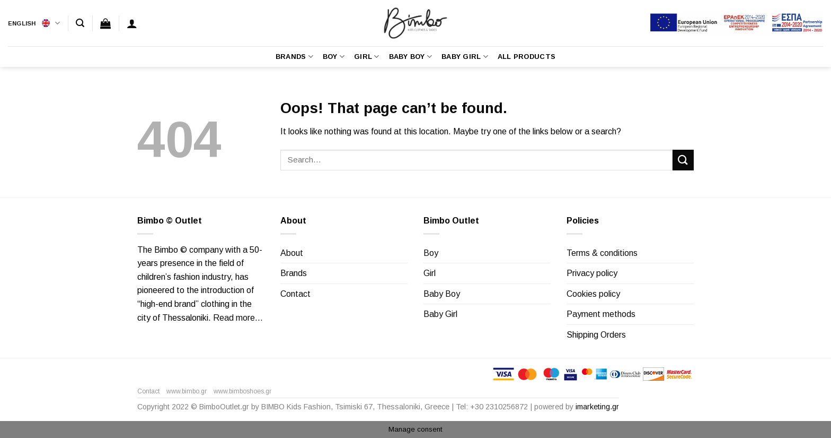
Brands (294, 56)
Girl (366, 56)
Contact (295, 293)
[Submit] (683, 160)
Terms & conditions (602, 252)
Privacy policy (592, 273)
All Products (526, 57)
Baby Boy (410, 56)
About (291, 252)
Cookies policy (593, 293)
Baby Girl (464, 56)
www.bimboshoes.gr (242, 391)
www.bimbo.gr (186, 391)
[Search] (80, 23)
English (34, 23)
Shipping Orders (596, 334)
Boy (333, 56)
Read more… (238, 317)
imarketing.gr (597, 406)
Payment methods (601, 314)
